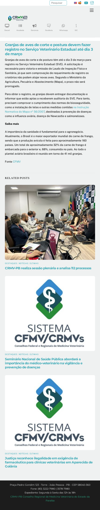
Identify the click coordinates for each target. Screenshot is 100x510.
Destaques (11, 263)
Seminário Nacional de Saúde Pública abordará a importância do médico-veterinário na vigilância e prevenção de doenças (43, 363)
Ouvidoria (49, 26)
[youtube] (86, 2)
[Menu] (91, 10)
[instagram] (92, 2)
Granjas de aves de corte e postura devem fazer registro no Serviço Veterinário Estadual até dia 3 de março (49, 49)
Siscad (7, 26)
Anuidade (20, 26)
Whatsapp (63, 26)
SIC (76, 26)
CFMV (17, 161)
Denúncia (34, 26)
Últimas (34, 263)
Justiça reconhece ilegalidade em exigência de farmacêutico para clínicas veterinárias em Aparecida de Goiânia (49, 462)
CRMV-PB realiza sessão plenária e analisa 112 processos (48, 268)
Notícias (23, 263)
